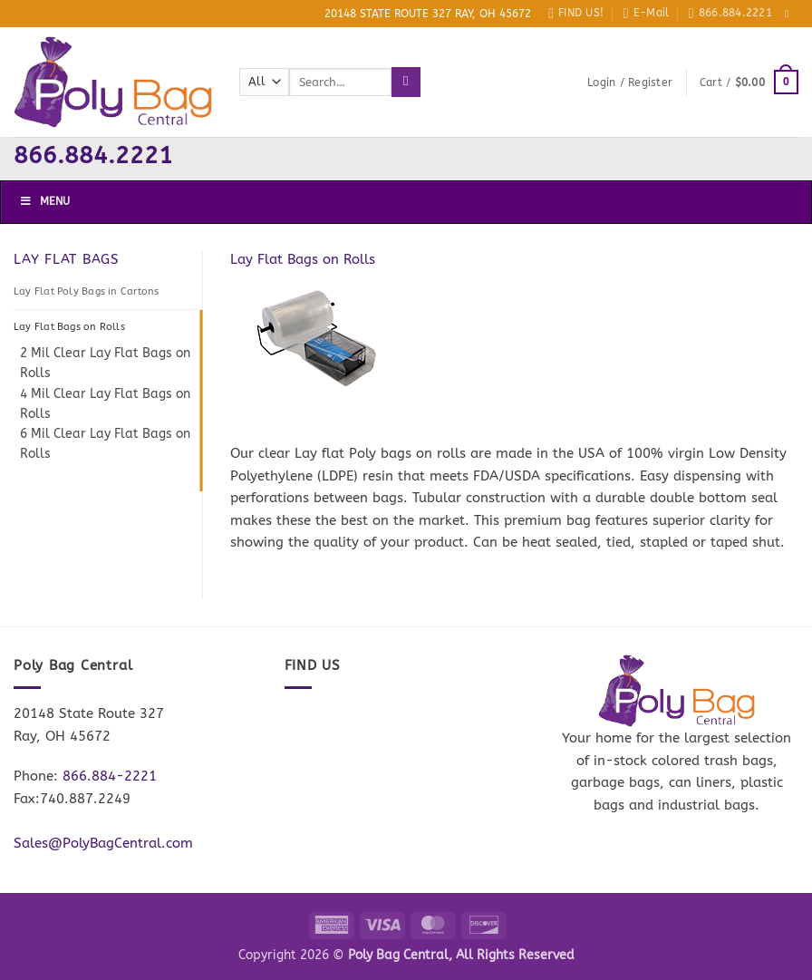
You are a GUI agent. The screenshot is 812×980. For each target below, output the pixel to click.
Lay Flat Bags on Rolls (69, 327)
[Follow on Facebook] (790, 13)
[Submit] (406, 81)
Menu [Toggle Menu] (44, 201)
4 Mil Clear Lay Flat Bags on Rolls (105, 404)
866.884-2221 (110, 776)
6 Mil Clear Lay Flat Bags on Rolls (105, 443)
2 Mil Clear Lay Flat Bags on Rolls (105, 363)
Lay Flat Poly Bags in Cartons (86, 291)
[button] (629, 82)
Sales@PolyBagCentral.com (103, 843)
